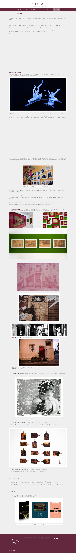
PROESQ (61, 193)
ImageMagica (15, 114)
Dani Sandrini (38, 4)
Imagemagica (26, 116)
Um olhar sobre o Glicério (16, 337)
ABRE (35, 117)
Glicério (13, 419)
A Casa (20, 190)
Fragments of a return (16, 292)
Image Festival (55, 197)
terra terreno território (16, 209)
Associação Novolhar (43, 114)
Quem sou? (56, 9)
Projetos (19, 9)
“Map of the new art (15, 376)
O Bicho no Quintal (52, 424)
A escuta (26, 9)
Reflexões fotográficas (46, 9)
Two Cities (14, 198)
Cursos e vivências (34, 9)
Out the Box (13, 550)
